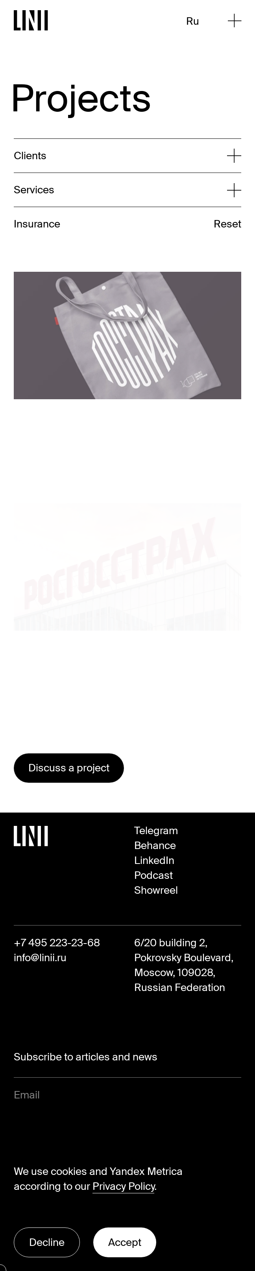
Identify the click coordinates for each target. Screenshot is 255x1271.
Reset (227, 224)
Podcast (153, 875)
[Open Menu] (235, 20)
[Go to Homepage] (31, 20)
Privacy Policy (123, 1186)
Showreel (156, 890)
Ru (192, 21)
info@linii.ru (40, 957)
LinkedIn (154, 860)
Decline (47, 1242)
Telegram (156, 830)
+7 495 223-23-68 (57, 942)
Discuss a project (68, 768)
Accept (124, 1242)
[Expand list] (120, 155)
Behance (155, 845)
